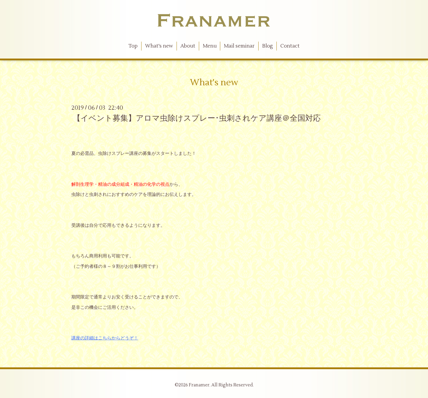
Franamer (199, 385)
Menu (210, 46)
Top (133, 46)
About (187, 46)
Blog (267, 46)
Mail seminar (239, 46)
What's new (159, 46)
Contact (290, 46)
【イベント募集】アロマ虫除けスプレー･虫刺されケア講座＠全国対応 (197, 118)
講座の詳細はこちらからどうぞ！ (104, 338)
